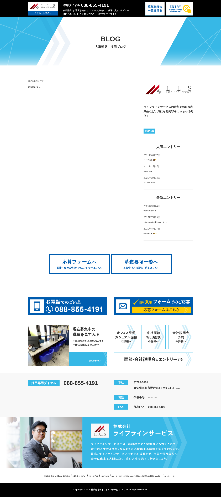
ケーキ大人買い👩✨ (157, 159)
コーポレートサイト (107, 14)
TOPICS (149, 131)
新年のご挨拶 (152, 170)
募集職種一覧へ (88, 356)
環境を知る (80, 10)
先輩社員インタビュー (118, 10)
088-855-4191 (95, 5)
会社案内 (67, 10)
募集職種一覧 (59, 471)
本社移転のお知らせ (156, 210)
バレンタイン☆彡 (155, 182)
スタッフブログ (97, 10)
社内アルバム (69, 14)
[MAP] (180, 384)
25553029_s (40, 86)
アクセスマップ (87, 14)
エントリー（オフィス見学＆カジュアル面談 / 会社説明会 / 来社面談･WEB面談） (97, 477)
